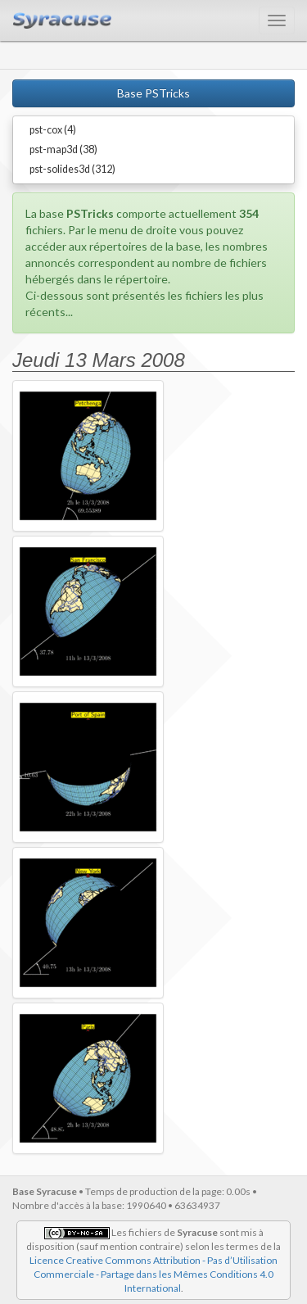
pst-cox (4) (52, 130)
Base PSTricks (153, 93)
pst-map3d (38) (63, 149)
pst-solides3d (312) (72, 169)
